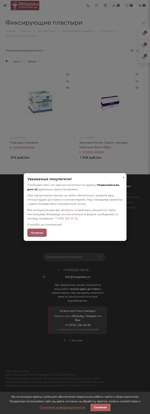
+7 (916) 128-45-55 (66, 218)
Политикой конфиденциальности (63, 407)
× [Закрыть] (123, 177)
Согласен (100, 407)
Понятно (37, 232)
